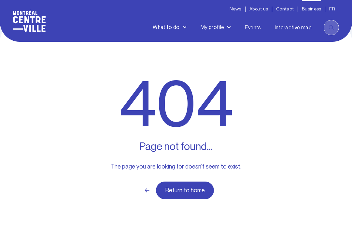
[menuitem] (332, 9)
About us (258, 9)
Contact (285, 9)
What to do (166, 27)
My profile (212, 27)
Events (253, 27)
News (235, 9)
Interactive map (293, 27)
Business (311, 9)
